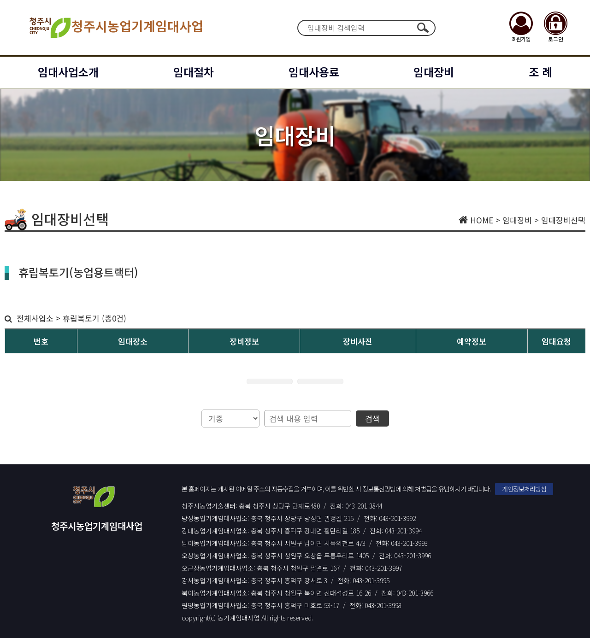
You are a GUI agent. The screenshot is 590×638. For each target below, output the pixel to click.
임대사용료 (314, 72)
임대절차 (193, 72)
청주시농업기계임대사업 (115, 27)
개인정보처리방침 (524, 488)
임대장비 (433, 72)
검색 (422, 27)
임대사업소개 (68, 72)
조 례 (540, 72)
